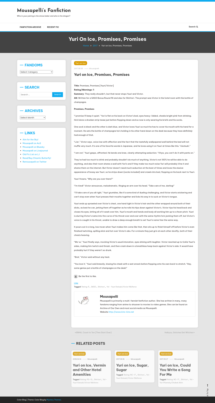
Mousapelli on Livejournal (35, 150)
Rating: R (85, 287)
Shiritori (101, 287)
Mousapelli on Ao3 (32, 143)
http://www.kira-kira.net (121, 312)
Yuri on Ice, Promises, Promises (102, 74)
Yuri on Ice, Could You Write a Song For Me (175, 373)
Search (193, 27)
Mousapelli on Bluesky (34, 147)
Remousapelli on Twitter (35, 161)
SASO (93, 287)
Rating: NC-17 (130, 378)
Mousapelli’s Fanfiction (44, 10)
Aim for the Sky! (30, 139)
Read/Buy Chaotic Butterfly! (37, 158)
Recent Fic (53, 27)
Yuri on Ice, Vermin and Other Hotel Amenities (89, 373)
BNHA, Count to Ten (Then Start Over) (94, 332)
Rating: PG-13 (86, 383)
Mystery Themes (54, 400)
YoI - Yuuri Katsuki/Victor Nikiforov (122, 287)
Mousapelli (94, 68)
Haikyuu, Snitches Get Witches (179, 332)
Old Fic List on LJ (31, 154)
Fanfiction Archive (30, 27)
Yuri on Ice (80, 63)
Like (76, 283)
